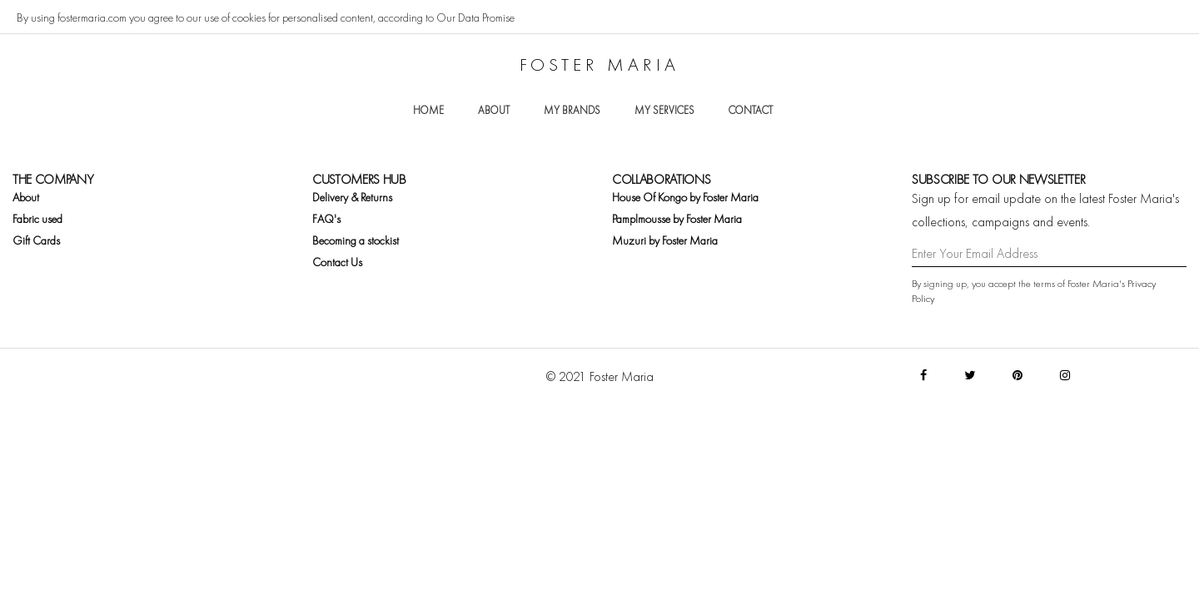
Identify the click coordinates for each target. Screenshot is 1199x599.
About (494, 110)
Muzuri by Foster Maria (665, 240)
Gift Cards (36, 240)
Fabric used (37, 218)
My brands (572, 110)
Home (428, 110)
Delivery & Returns (352, 197)
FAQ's (326, 218)
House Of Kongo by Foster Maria (685, 197)
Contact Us (337, 262)
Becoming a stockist (355, 240)
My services (664, 110)
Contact (751, 110)
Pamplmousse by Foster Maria (677, 218)
